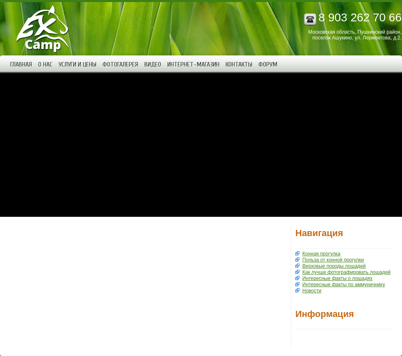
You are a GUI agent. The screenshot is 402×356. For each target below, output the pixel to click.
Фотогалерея (120, 64)
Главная (21, 64)
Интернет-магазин (193, 64)
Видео (152, 64)
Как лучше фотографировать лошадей (346, 272)
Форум (267, 64)
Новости (311, 291)
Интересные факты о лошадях (337, 278)
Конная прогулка (321, 254)
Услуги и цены (77, 64)
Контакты (239, 64)
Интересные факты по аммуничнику (343, 284)
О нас (45, 64)
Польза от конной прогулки (333, 260)
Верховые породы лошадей (333, 266)
